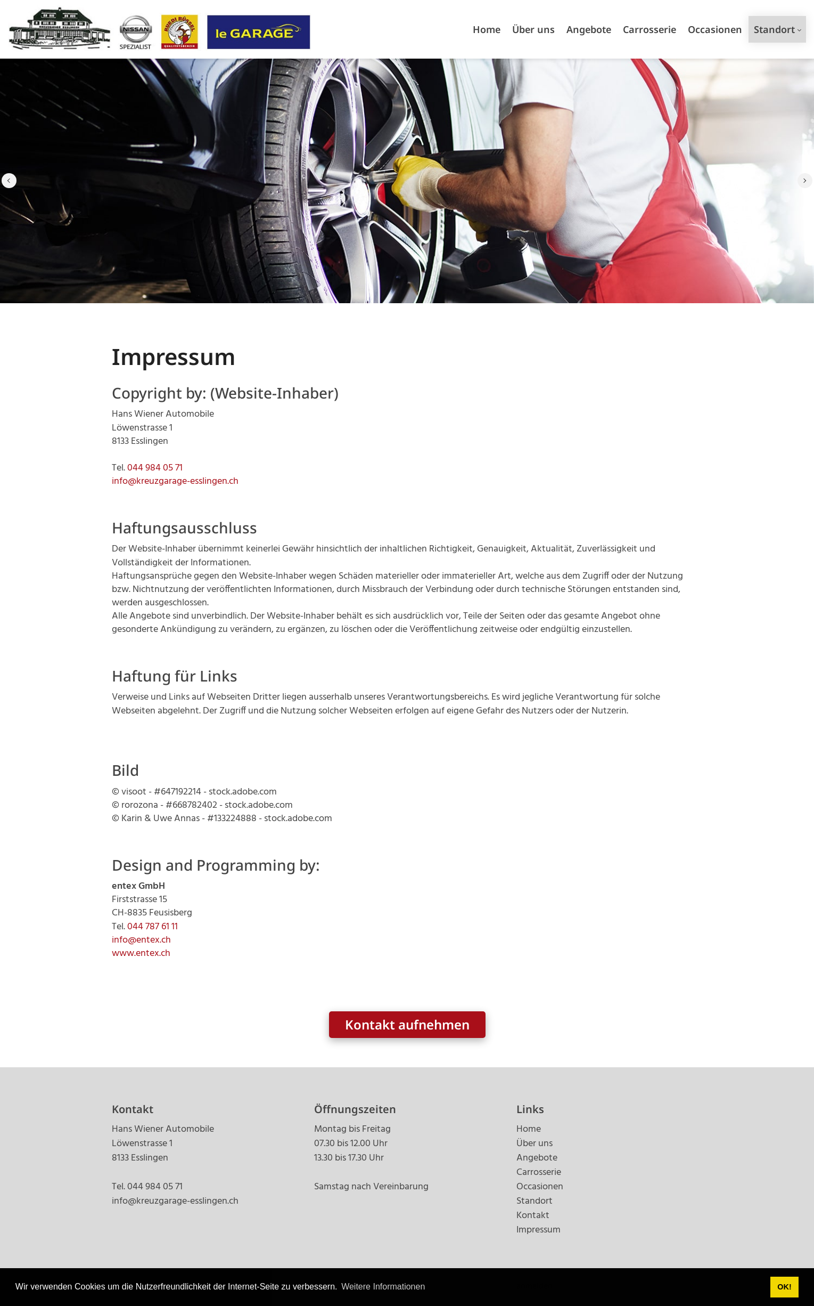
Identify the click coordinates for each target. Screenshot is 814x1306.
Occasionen (539, 1187)
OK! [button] (784, 1287)
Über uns (534, 1143)
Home (528, 1129)
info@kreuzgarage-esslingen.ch (175, 481)
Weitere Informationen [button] (383, 1286)
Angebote (536, 1158)
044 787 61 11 (152, 927)
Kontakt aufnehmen (407, 1024)
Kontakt (532, 1215)
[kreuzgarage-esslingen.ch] (159, 29)
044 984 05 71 (155, 468)
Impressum (538, 1230)
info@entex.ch (141, 940)
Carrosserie (538, 1172)
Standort (534, 1201)
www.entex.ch (141, 953)
